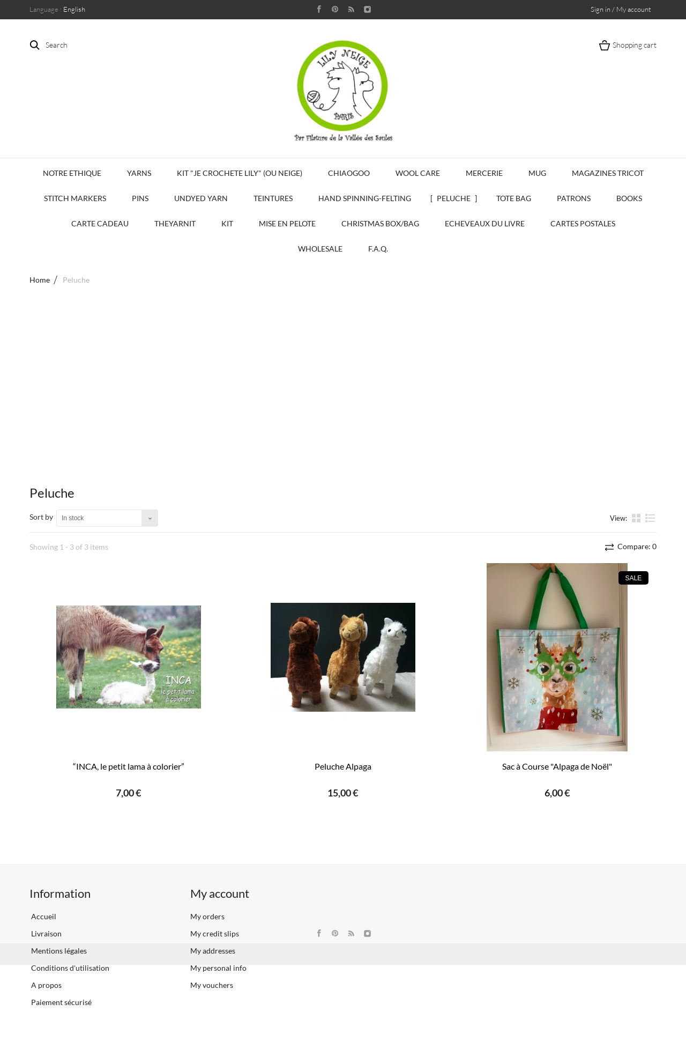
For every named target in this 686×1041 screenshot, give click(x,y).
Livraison (45, 933)
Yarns (139, 173)
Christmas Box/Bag (380, 223)
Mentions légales (58, 950)
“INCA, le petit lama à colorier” (128, 766)
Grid (637, 517)
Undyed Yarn (201, 198)
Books (629, 198)
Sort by (41, 516)
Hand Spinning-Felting (364, 198)
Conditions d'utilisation (69, 967)
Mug (537, 173)
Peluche (454, 198)
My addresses (212, 950)
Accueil (42, 916)
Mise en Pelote (287, 223)
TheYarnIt (175, 223)
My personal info (218, 967)
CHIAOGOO (349, 173)
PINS (140, 198)
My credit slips (214, 933)
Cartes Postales (582, 223)
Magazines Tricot (608, 173)
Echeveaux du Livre (485, 223)
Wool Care (418, 173)
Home (39, 279)
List (650, 517)
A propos (45, 985)
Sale (633, 578)
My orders (207, 916)
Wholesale (320, 248)
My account (219, 893)
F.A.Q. (378, 248)
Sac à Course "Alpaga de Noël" (557, 766)
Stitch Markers (75, 198)
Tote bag (513, 198)
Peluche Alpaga (343, 766)
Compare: (636, 546)
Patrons (574, 198)
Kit (227, 223)
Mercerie (484, 173)
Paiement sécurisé (60, 1002)
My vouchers (211, 985)
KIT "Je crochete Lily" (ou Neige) (239, 173)
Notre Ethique (72, 173)
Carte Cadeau (100, 223)
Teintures (273, 198)
